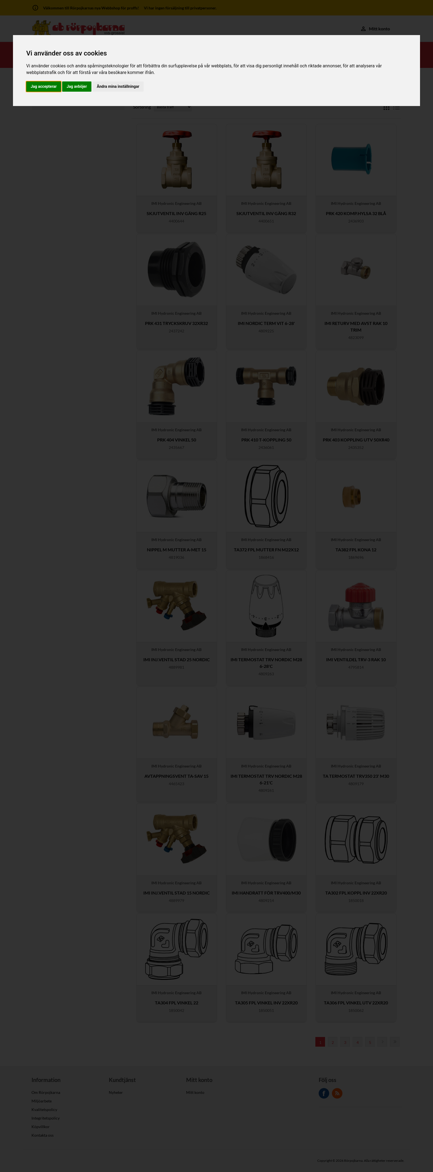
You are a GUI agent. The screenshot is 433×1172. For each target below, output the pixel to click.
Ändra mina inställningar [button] (118, 86)
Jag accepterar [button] (44, 86)
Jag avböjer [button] (77, 86)
